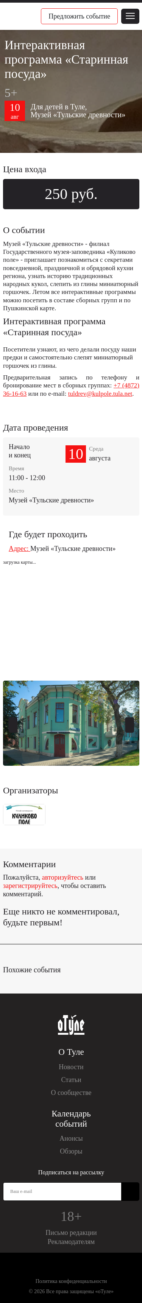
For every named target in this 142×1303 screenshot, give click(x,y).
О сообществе (71, 1092)
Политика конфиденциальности (71, 1281)
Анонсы (71, 1138)
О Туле (71, 1052)
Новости (71, 1067)
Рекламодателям (71, 1241)
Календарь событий (71, 1119)
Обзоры (71, 1151)
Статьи (71, 1080)
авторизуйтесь (62, 877)
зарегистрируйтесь (30, 885)
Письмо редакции (71, 1232)
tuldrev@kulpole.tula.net (100, 393)
